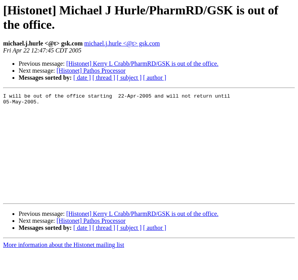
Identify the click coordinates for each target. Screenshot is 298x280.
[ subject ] (129, 77)
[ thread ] (103, 77)
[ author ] (154, 77)
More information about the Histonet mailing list (63, 265)
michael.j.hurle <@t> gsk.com (122, 43)
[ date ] (82, 77)
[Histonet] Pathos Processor (91, 70)
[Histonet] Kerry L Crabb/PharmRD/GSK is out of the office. (142, 63)
